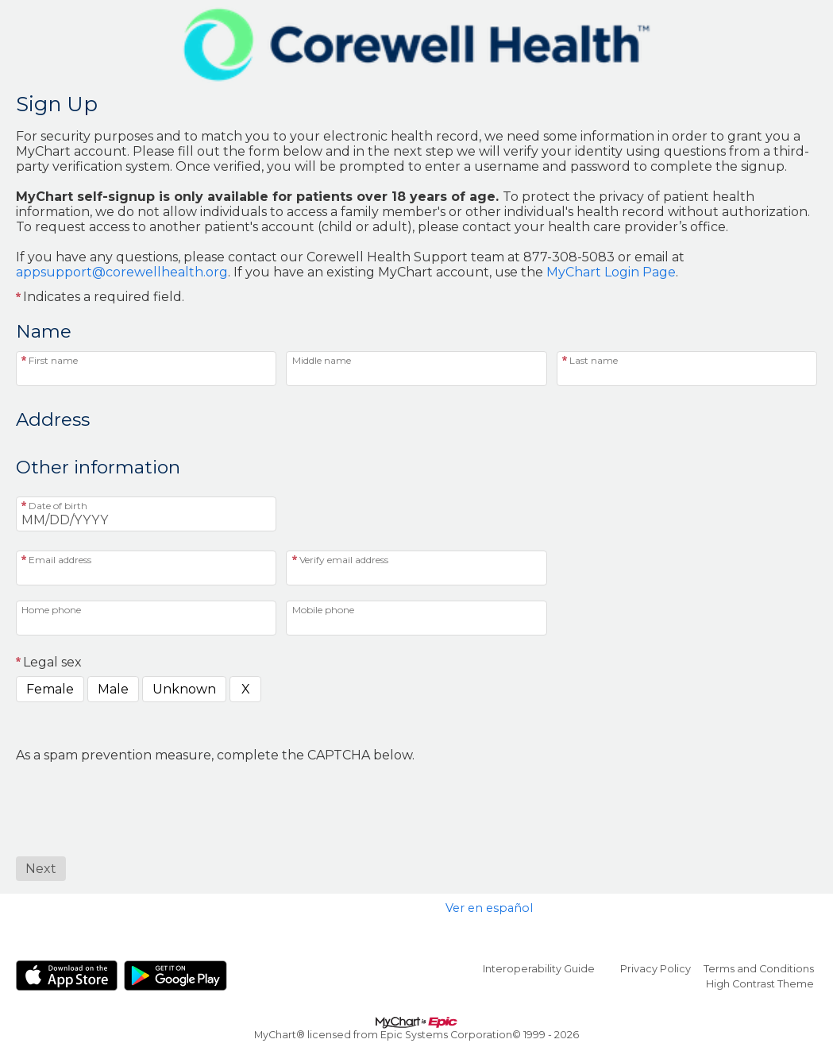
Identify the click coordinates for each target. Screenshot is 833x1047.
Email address (60, 560)
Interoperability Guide (539, 969)
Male (113, 689)
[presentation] (136, 794)
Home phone (51, 610)
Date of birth (58, 506)
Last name (593, 360)
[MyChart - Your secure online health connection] (416, 44)
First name (53, 360)
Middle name (321, 360)
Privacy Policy (655, 969)
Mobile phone (323, 610)
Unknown (184, 689)
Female (50, 689)
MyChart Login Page (611, 272)
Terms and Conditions (759, 969)
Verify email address (343, 560)
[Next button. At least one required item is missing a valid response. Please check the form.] (41, 868)
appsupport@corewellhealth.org (122, 272)
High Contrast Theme (760, 984)
